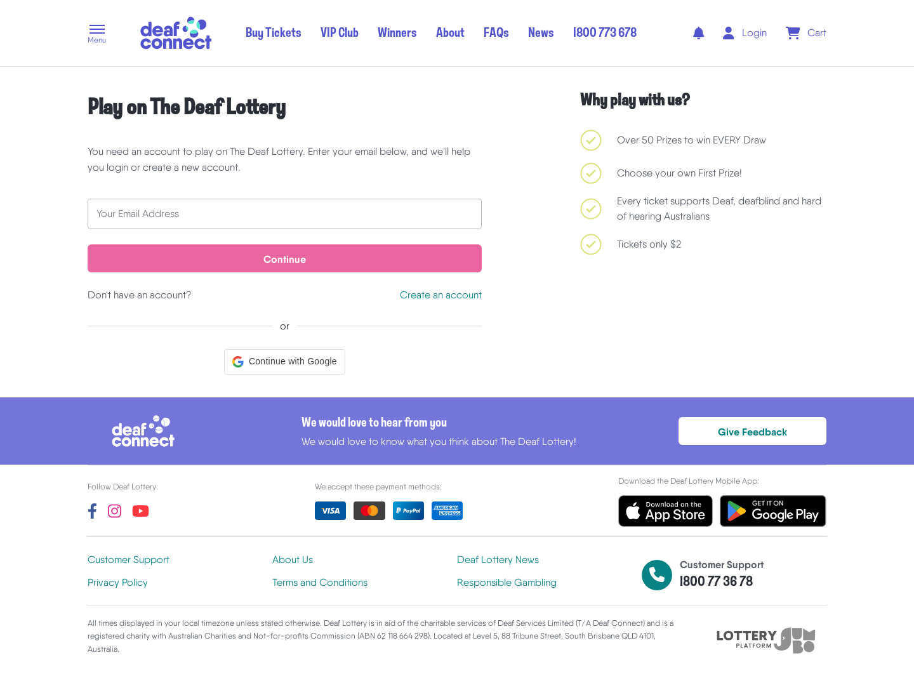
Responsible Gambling (507, 582)
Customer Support (128, 560)
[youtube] (140, 511)
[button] (97, 35)
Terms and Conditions (320, 582)
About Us (292, 560)
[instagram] (114, 511)
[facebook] (92, 511)
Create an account (441, 295)
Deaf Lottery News (498, 560)
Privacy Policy (118, 582)
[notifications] (699, 33)
